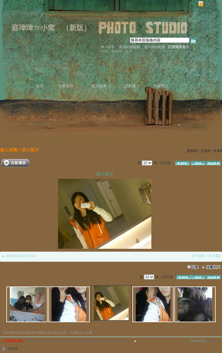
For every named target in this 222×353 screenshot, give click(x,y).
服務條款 (69, 341)
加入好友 (108, 47)
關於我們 (34, 341)
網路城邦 (211, 4)
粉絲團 (12, 349)
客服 (124, 341)
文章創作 (66, 86)
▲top (215, 332)
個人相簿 (98, 86)
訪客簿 (130, 86)
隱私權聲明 (108, 341)
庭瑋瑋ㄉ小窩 (33, 28)
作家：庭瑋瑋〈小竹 (116, 51)
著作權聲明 (87, 341)
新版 (76, 28)
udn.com (213, 341)
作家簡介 (160, 86)
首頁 (40, 86)
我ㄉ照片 (30, 149)
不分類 (198, 256)
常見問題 (51, 341)
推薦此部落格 (129, 47)
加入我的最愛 (154, 47)
